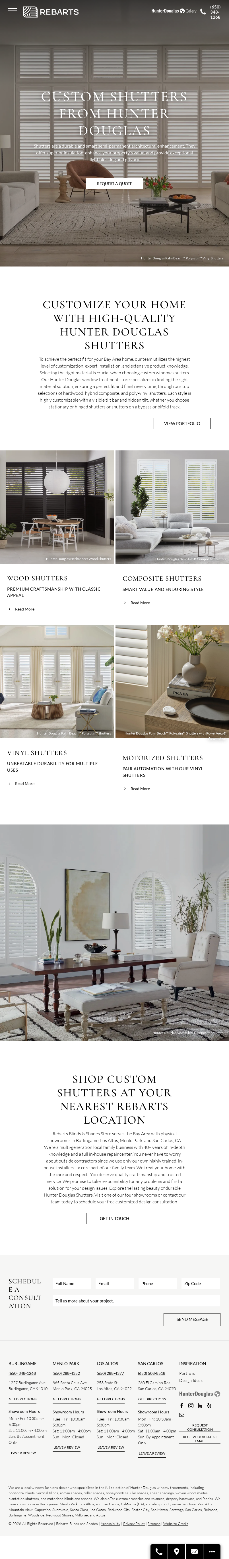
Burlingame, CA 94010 (28, 1388)
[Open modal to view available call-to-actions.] (211, 1551)
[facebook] (181, 1406)
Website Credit (175, 1523)
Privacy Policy (134, 1523)
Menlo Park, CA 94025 (72, 1388)
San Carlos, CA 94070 (157, 1388)
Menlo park (66, 1363)
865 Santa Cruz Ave (70, 1382)
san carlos (150, 1363)
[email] (181, 1415)
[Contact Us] (194, 1551)
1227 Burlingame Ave (27, 1382)
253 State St (107, 1382)
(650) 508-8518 (151, 1373)
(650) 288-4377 (110, 1373)
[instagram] (191, 1406)
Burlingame (23, 1363)
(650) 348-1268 (22, 1373)
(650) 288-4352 (66, 1373)
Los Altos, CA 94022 (114, 1388)
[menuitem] (199, 1373)
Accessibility (110, 1523)
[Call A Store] (159, 1551)
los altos (107, 1363)
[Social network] (200, 1406)
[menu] (12, 10)
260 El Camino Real (154, 1382)
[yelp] (209, 1406)
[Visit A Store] (177, 1551)
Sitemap (154, 1523)
